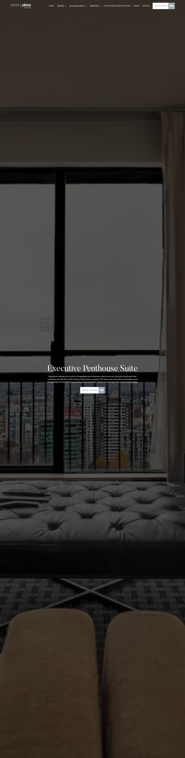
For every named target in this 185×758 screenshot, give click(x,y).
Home (51, 6)
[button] (61, 6)
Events (136, 6)
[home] (20, 5)
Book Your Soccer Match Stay (117, 6)
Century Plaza (132, 382)
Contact (146, 6)
